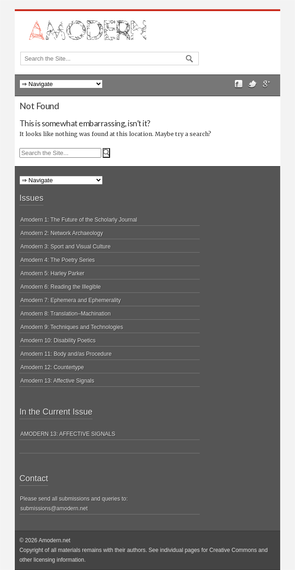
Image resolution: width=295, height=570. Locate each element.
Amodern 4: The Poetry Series (57, 260)
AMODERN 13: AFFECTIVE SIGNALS (67, 434)
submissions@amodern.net (54, 508)
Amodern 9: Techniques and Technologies (71, 327)
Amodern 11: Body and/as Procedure (65, 354)
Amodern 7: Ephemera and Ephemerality (70, 300)
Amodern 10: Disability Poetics (58, 340)
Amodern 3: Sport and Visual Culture (65, 246)
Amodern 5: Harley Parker (52, 273)
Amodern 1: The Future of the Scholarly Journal (78, 220)
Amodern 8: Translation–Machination (65, 313)
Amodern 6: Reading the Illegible (60, 287)
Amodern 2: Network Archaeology (61, 233)
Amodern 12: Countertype (52, 367)
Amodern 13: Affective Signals (57, 381)
